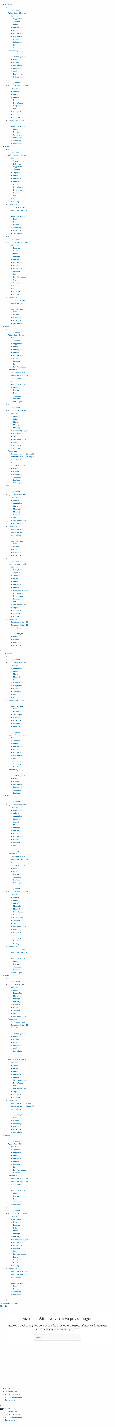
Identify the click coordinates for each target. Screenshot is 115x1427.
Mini (7, 326)
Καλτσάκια (17, 77)
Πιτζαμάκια (17, 36)
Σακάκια (16, 193)
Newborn (8, 4)
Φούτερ (16, 202)
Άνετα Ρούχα (18, 161)
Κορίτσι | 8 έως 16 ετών (17, 564)
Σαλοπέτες (17, 42)
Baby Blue (17, 164)
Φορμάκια (17, 48)
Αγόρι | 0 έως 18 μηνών (17, 13)
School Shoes (16, 378)
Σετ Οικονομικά (19, 277)
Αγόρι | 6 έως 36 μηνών (17, 155)
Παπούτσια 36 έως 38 (19, 532)
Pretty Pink (17, 570)
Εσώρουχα (17, 74)
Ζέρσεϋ (16, 172)
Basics (16, 59)
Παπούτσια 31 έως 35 (19, 376)
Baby (7, 146)
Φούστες (16, 117)
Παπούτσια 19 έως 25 (19, 210)
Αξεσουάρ (17, 68)
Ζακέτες (16, 22)
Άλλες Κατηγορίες (18, 57)
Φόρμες (16, 199)
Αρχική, (8, 1388)
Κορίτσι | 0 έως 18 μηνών (18, 85)
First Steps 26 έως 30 (19, 373)
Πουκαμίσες (18, 268)
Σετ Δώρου (17, 65)
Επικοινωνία (10, 1400)
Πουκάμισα (17, 39)
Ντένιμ (16, 62)
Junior (7, 486)
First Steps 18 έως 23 (19, 207)
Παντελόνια (18, 33)
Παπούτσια (12, 204)
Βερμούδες (17, 19)
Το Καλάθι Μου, (11, 1391)
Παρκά (16, 30)
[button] (57, 650)
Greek (3, 1300)
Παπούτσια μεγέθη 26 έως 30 (22, 454)
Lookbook (17, 71)
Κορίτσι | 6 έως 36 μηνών (18, 242)
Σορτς (15, 280)
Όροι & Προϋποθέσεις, (14, 1397)
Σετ (14, 45)
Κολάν (15, 251)
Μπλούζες (17, 27)
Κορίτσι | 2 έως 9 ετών (17, 410)
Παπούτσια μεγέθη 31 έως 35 (22, 457)
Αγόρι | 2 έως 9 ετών (16, 335)
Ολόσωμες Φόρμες (20, 431)
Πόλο (15, 222)
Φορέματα (17, 112)
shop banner (15, 10)
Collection (14, 16)
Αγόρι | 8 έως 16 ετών (17, 494)
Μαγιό (15, 25)
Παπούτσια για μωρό (16, 51)
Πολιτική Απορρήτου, (13, 1394)
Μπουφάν (17, 178)
